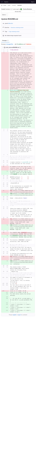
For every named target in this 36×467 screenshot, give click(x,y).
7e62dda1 (19, 5)
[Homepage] (2, 2)
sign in (19, 314)
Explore (6, 1)
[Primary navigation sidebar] (2, 5)
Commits (14, 5)
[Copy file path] (20, 47)
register (14, 314)
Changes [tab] (5, 40)
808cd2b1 (10, 23)
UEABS (4, 5)
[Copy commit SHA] (11, 9)
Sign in (32, 1)
